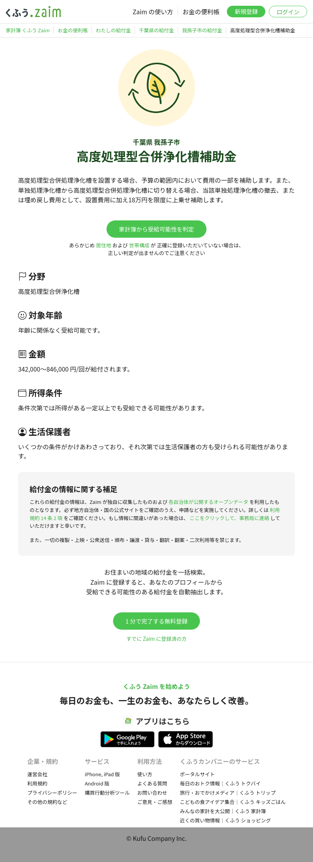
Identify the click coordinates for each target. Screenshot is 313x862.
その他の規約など (47, 801)
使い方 (144, 774)
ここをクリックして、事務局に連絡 (229, 518)
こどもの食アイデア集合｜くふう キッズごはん (233, 801)
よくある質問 (152, 783)
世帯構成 (139, 245)
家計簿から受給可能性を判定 (156, 229)
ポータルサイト (197, 774)
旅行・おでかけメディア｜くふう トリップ (228, 792)
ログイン (288, 12)
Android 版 (97, 783)
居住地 (103, 245)
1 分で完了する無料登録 (156, 621)
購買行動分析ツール (107, 792)
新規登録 (246, 11)
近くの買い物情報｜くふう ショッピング (225, 820)
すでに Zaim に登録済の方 (156, 638)
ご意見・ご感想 (154, 801)
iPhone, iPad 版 (102, 774)
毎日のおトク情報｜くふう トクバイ (220, 783)
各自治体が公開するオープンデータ (208, 501)
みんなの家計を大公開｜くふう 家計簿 (223, 811)
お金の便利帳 (201, 11)
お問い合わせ (152, 792)
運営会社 (37, 774)
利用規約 (37, 783)
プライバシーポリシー (52, 792)
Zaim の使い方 (153, 11)
